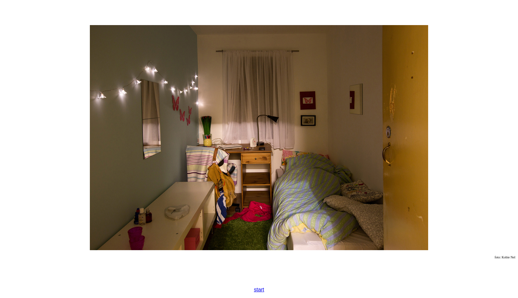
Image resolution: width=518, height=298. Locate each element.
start (259, 289)
